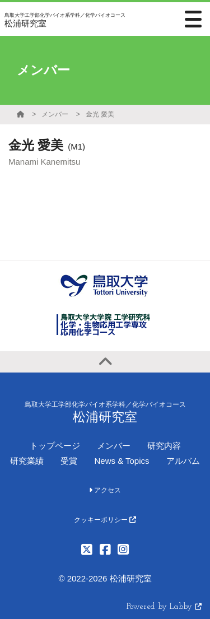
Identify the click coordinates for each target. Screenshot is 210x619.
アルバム (183, 461)
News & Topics (121, 461)
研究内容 (164, 445)
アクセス (105, 490)
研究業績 (27, 461)
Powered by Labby (164, 607)
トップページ (55, 445)
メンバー (54, 114)
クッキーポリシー (105, 520)
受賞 (68, 461)
